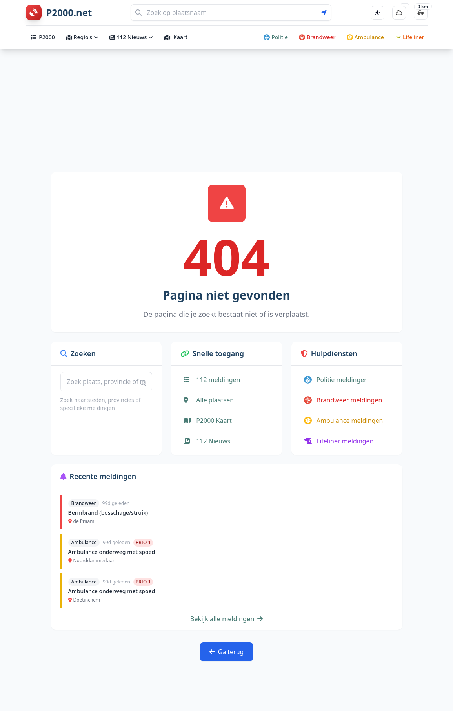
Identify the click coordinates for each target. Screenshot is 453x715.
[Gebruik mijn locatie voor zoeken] (326, 12)
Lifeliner (409, 37)
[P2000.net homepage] (59, 12)
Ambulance (365, 37)
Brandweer (317, 37)
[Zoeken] (231, 12)
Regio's (82, 37)
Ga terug (226, 651)
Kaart (175, 37)
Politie (276, 37)
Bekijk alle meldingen (226, 618)
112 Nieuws (131, 37)
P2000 (43, 37)
